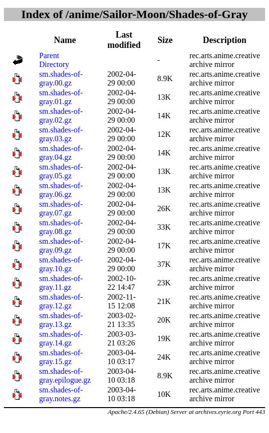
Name (65, 40)
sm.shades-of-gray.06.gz (61, 189)
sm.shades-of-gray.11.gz (61, 282)
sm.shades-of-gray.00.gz (61, 78)
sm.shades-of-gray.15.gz (61, 357)
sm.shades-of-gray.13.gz (61, 319)
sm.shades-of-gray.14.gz (61, 338)
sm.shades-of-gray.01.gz (61, 97)
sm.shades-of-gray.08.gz (61, 227)
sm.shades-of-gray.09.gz (61, 245)
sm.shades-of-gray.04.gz (61, 152)
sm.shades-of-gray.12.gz (61, 301)
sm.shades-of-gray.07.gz (61, 208)
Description (225, 40)
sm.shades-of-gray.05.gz (61, 171)
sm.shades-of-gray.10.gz (61, 264)
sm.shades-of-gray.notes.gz (61, 394)
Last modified (124, 40)
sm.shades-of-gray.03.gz (61, 134)
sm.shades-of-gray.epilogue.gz (65, 375)
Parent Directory (54, 59)
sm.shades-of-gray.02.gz (61, 115)
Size (165, 40)
